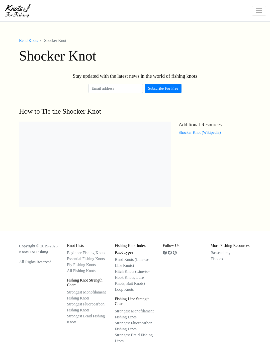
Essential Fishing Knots (86, 259)
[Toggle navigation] (259, 11)
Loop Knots (124, 289)
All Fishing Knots (81, 271)
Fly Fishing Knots (81, 265)
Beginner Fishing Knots (86, 253)
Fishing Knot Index (130, 245)
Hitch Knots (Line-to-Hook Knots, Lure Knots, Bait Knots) (132, 277)
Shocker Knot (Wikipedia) (200, 132)
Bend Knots (28, 40)
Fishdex (217, 259)
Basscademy (221, 253)
